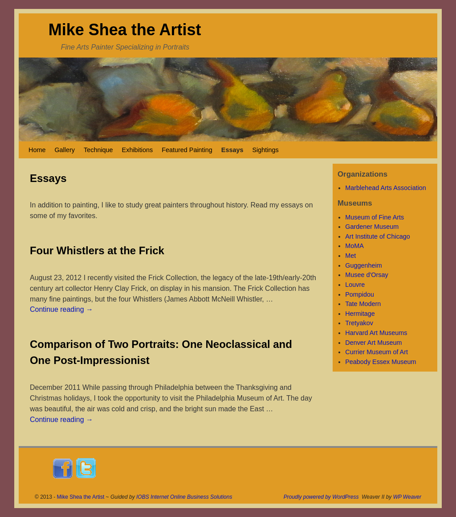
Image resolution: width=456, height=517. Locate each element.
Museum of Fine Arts (374, 217)
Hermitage (360, 313)
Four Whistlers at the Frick (97, 250)
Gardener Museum (372, 226)
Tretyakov (359, 323)
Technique (98, 149)
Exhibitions (137, 149)
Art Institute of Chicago (377, 236)
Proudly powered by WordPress (321, 497)
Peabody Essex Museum (380, 361)
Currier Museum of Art (376, 352)
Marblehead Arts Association (385, 187)
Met (350, 255)
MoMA (354, 245)
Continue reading (61, 309)
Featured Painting (187, 149)
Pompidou (359, 294)
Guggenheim (363, 265)
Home (36, 149)
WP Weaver (407, 497)
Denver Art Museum (373, 342)
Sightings (265, 149)
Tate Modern (363, 303)
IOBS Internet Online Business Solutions (184, 497)
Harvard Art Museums (376, 332)
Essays (232, 149)
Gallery (64, 149)
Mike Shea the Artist (125, 30)
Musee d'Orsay (366, 274)
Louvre (355, 284)
